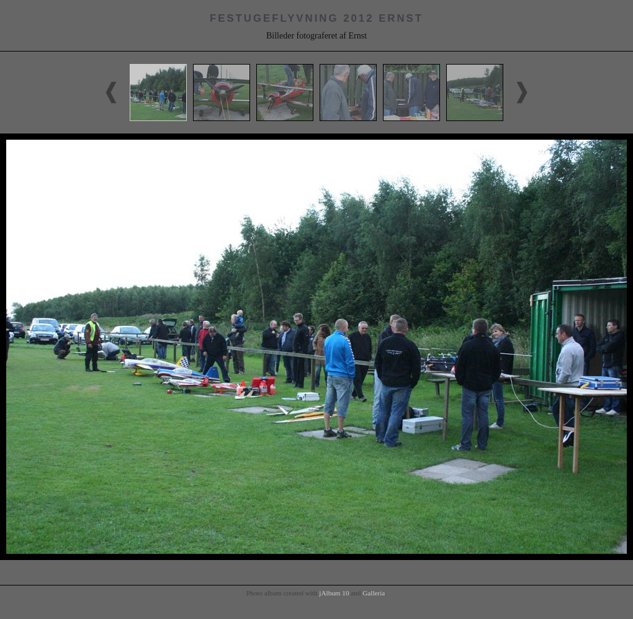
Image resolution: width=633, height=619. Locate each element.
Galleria (373, 593)
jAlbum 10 (334, 593)
